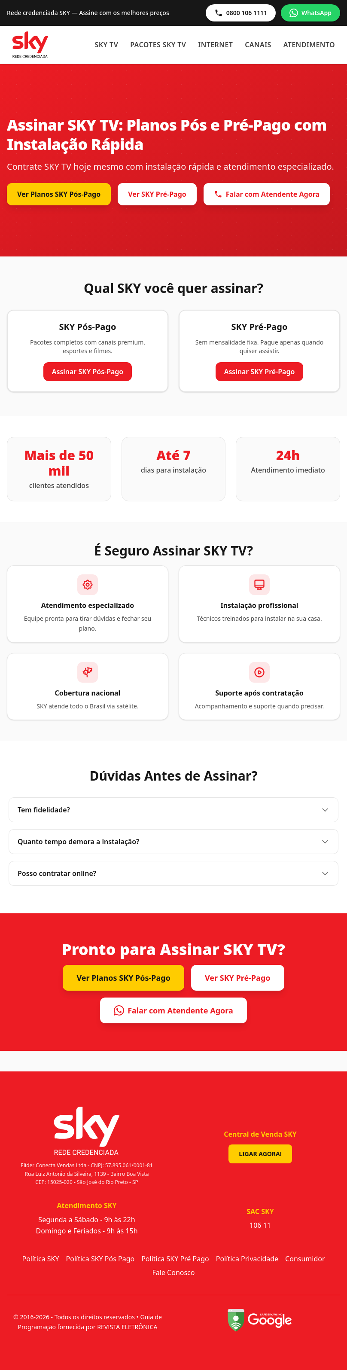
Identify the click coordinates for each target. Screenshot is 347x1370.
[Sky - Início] (30, 44)
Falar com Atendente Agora (267, 194)
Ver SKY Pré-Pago (157, 194)
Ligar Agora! (260, 1154)
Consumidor (305, 1258)
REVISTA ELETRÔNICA (127, 1327)
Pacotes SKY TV (158, 44)
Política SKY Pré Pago (175, 1258)
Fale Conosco (173, 1272)
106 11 (260, 1225)
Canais (258, 44)
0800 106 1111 (240, 13)
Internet (215, 44)
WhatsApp (310, 13)
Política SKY (40, 1258)
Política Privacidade (247, 1258)
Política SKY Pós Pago (100, 1258)
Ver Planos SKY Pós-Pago (58, 194)
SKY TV (107, 44)
